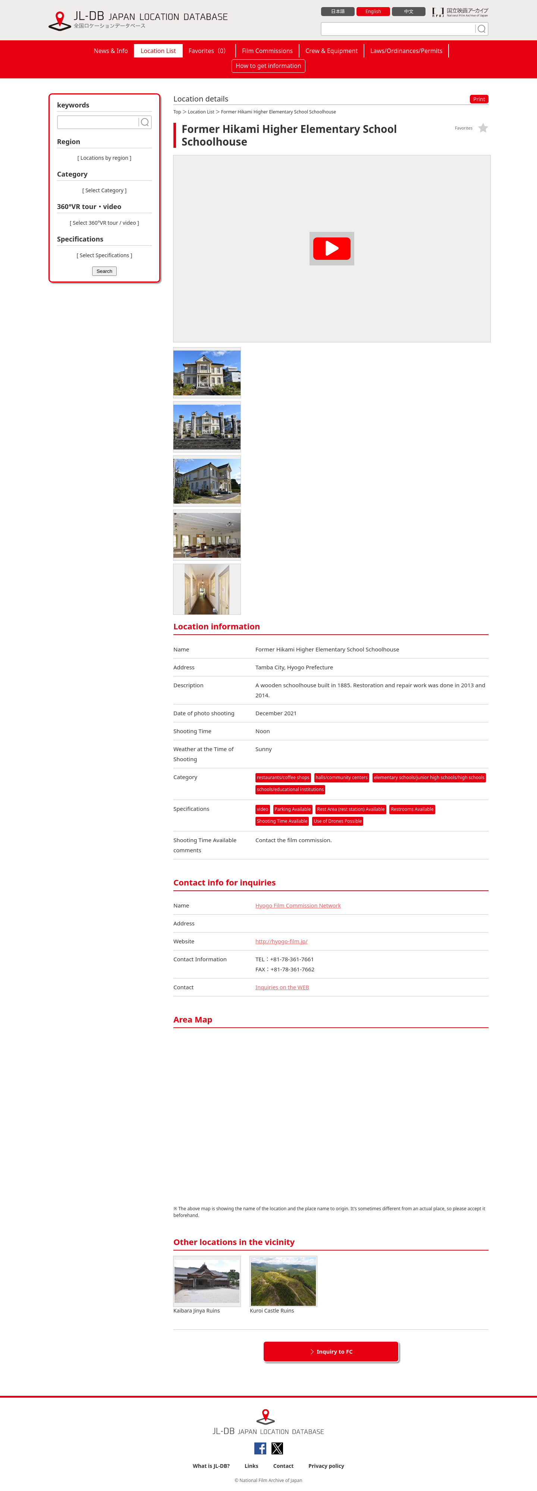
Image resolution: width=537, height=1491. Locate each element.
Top (177, 112)
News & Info (111, 51)
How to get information (268, 66)
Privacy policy (326, 1465)
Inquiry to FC (334, 1351)
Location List (158, 51)
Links (251, 1465)
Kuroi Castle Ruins (283, 1285)
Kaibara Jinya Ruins (207, 1285)
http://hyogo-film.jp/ (282, 941)
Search (104, 271)
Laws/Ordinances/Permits (406, 51)
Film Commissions (267, 51)
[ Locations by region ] (105, 157)
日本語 (338, 11)
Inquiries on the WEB (283, 987)
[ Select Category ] (104, 190)
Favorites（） (209, 51)
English (373, 11)
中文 (409, 11)
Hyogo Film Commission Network (299, 905)
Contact (283, 1465)
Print (479, 99)
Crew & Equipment (331, 51)
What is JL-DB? (211, 1465)
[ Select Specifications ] (104, 255)
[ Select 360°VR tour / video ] (104, 222)
